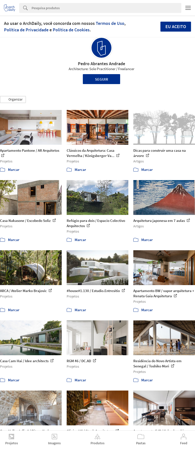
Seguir (101, 79)
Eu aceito (175, 26)
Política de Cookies (71, 30)
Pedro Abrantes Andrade (101, 63)
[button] (13, 99)
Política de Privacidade (26, 30)
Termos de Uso (110, 23)
